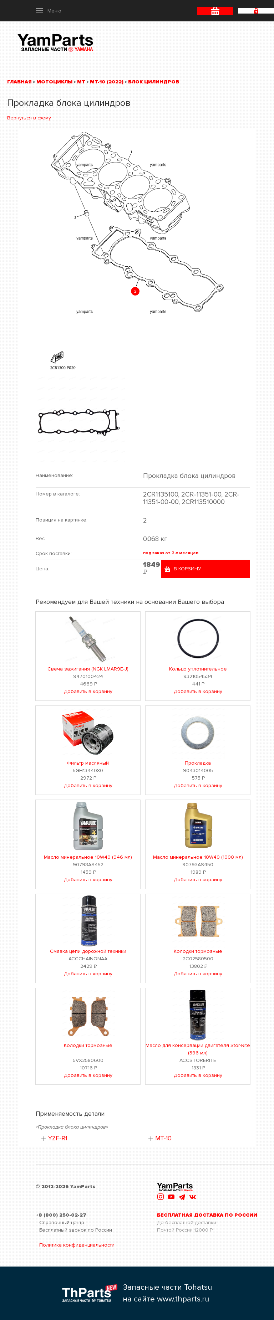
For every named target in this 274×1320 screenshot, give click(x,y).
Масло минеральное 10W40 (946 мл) (88, 857)
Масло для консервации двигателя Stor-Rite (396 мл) (198, 1049)
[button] (48, 10)
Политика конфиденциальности (77, 1245)
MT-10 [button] (163, 1138)
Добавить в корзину (88, 691)
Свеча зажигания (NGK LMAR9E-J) (87, 669)
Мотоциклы (54, 82)
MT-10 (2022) (106, 82)
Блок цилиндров (153, 82)
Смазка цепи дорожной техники (88, 951)
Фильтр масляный (88, 763)
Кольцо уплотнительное (198, 669)
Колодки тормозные (198, 951)
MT (81, 82)
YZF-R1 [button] (57, 1138)
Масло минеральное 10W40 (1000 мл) (198, 857)
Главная (19, 82)
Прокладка (198, 763)
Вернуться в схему (29, 118)
